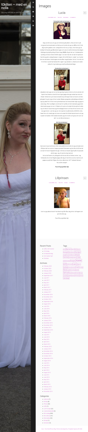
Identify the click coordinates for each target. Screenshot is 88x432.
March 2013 (47, 384)
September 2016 (48, 301)
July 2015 (46, 334)
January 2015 (47, 349)
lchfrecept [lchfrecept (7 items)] (69, 264)
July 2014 (46, 363)
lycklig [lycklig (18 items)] (65, 267)
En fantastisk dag (48, 253)
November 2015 (48, 325)
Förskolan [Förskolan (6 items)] (68, 255)
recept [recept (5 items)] (68, 270)
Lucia (61, 13)
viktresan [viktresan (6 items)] (77, 275)
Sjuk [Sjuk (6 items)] (71, 273)
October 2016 (47, 299)
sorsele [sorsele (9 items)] (65, 275)
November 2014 (48, 353)
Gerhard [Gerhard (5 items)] (73, 255)
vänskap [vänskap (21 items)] (66, 278)
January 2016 (47, 320)
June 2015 (47, 337)
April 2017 (46, 285)
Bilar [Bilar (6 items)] (76, 249)
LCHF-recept (47, 408)
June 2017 (47, 280)
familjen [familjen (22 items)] (78, 252)
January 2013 (47, 389)
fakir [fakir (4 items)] (70, 252)
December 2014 (48, 351)
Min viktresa (47, 415)
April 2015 (46, 341)
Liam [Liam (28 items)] (74, 264)
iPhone (66, 182)
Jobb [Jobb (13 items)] (78, 257)
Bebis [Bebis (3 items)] (73, 249)
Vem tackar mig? (48, 256)
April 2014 (46, 370)
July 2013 (46, 375)
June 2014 (47, 365)
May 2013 (46, 379)
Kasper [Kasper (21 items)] (72, 261)
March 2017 (47, 287)
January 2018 (47, 273)
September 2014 (48, 358)
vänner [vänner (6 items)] (81, 275)
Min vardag (65, 17)
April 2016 (46, 313)
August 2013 (47, 372)
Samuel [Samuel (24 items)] (66, 273)
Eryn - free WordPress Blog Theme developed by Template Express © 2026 (62, 429)
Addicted (46, 399)
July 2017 (46, 278)
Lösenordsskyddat (49, 411)
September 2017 (48, 275)
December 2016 (48, 294)
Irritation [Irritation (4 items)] (74, 257)
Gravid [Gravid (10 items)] (77, 255)
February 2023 (48, 266)
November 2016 (48, 297)
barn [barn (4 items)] (64, 249)
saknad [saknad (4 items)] (77, 270)
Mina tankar (47, 418)
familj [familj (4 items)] (73, 252)
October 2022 (47, 268)
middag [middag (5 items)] (81, 267)
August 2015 (47, 332)
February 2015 (48, 346)
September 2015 (48, 330)
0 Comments (73, 17)
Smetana (46, 258)
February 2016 (48, 318)
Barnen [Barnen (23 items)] (68, 249)
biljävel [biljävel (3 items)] (79, 249)
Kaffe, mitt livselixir (49, 249)
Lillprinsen (62, 178)
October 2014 (47, 356)
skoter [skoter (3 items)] (74, 273)
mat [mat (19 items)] (77, 267)
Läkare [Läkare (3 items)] (69, 267)
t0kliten (60, 17)
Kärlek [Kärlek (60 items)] (79, 260)
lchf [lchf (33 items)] (64, 264)
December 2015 (48, 323)
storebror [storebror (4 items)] (69, 275)
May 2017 (46, 282)
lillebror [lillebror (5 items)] (79, 264)
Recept (46, 420)
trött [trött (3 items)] (73, 275)
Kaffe (45, 406)
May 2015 (46, 339)
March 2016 (47, 315)
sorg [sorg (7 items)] (81, 273)
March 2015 (47, 344)
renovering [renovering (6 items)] (72, 270)
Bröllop (46, 401)
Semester (46, 423)
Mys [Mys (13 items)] (64, 270)
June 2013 (47, 377)
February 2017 (48, 289)
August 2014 (47, 360)
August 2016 (47, 304)
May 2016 (46, 311)
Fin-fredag (46, 251)
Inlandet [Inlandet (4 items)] (70, 257)
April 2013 (46, 382)
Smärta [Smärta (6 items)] (77, 273)
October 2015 (47, 327)
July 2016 (46, 306)
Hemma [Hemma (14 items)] (65, 257)
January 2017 (47, 292)
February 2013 (48, 386)
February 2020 (48, 271)
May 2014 (46, 367)
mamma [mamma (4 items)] (73, 267)
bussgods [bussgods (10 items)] (65, 252)
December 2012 (48, 391)
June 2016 (47, 308)
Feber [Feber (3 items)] (64, 255)
